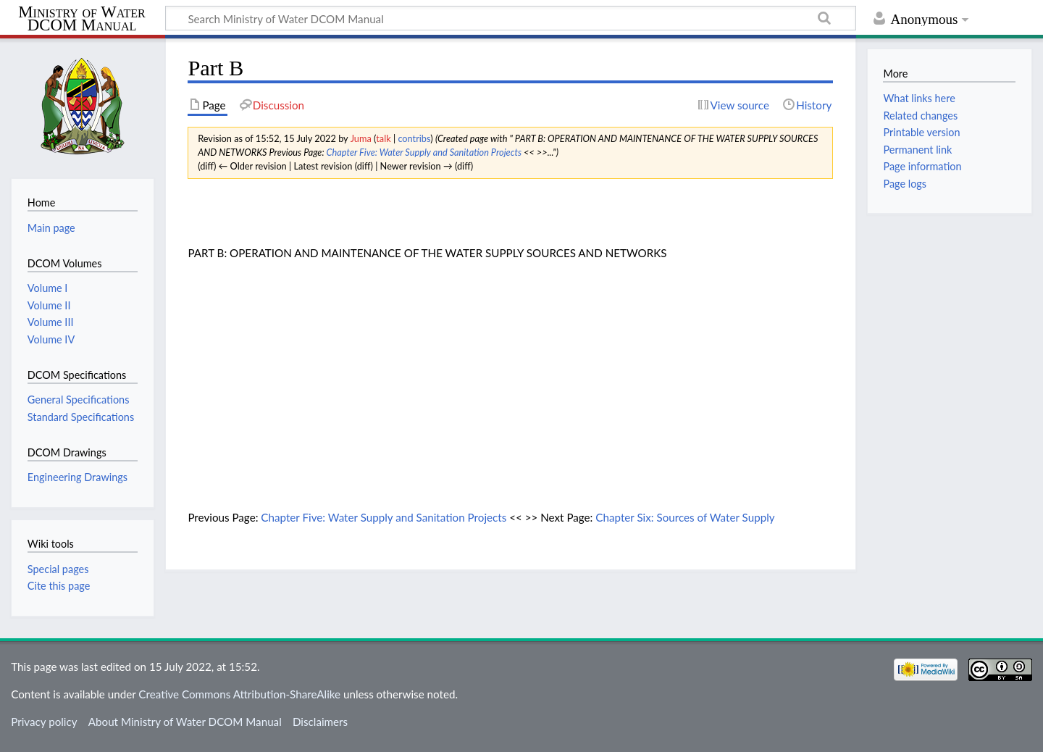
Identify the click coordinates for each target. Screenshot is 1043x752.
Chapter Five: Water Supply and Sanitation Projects (424, 152)
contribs (414, 138)
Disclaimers (320, 721)
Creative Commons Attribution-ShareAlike (239, 694)
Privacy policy (44, 721)
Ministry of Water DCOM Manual (81, 19)
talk (383, 138)
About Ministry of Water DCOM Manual (185, 721)
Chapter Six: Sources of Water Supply (684, 517)
